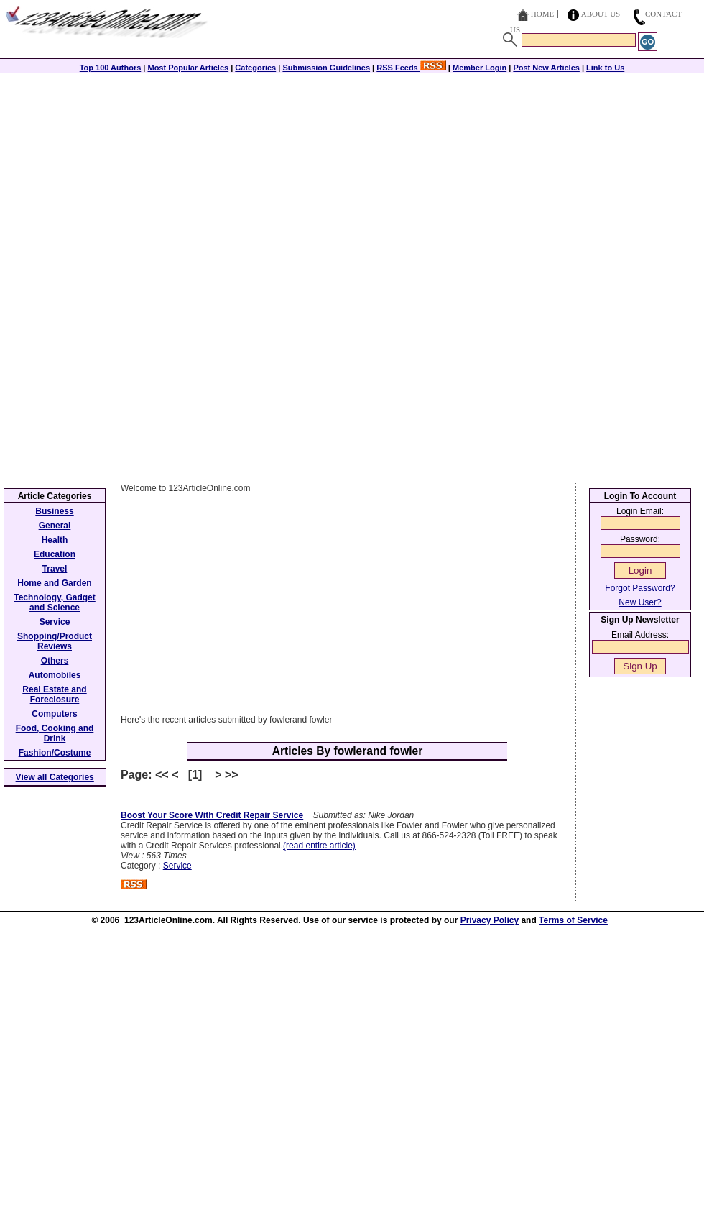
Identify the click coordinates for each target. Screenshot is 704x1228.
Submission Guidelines (326, 67)
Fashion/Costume (55, 753)
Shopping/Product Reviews (54, 641)
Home (542, 13)
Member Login (479, 67)
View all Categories (55, 777)
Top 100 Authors (111, 67)
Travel (55, 569)
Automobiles (55, 675)
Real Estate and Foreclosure (54, 694)
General (55, 526)
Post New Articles (546, 67)
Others (55, 661)
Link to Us (605, 67)
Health (55, 540)
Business (54, 511)
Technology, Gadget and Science (55, 602)
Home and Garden (54, 583)
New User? (640, 602)
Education (54, 554)
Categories (255, 67)
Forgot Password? (640, 588)
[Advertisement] (352, 174)
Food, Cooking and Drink (55, 733)
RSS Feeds (411, 67)
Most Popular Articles (187, 67)
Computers (54, 714)
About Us (601, 13)
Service (177, 866)
